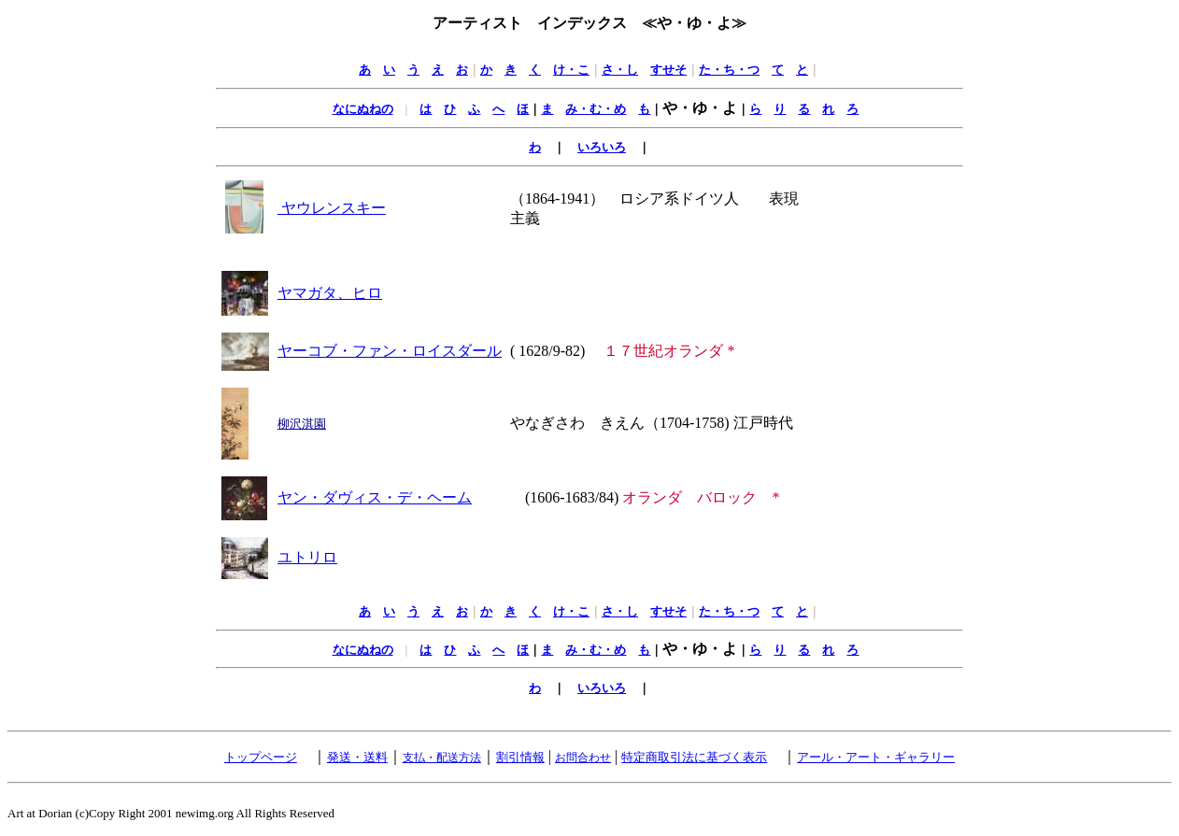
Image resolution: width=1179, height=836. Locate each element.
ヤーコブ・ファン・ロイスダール (389, 351)
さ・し (620, 70)
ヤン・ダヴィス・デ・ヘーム (374, 497)
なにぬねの (363, 109)
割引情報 (520, 757)
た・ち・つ (729, 70)
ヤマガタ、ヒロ (329, 293)
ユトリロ (307, 557)
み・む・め (595, 109)
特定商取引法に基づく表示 (694, 757)
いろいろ (601, 147)
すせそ (668, 70)
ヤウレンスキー (331, 208)
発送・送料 (357, 757)
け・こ (571, 70)
